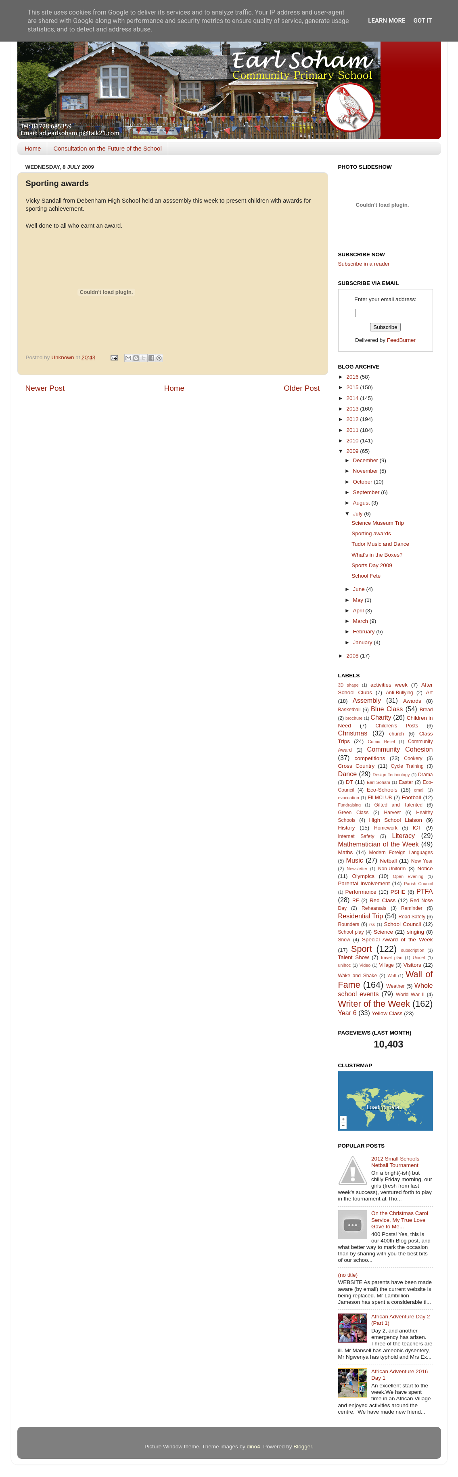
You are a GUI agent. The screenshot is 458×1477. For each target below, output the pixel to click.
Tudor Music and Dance (380, 544)
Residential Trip (360, 916)
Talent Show (353, 957)
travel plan (391, 957)
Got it (422, 20)
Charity (380, 717)
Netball (388, 861)
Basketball (349, 709)
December (366, 460)
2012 (353, 419)
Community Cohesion (400, 749)
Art (429, 692)
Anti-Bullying (399, 693)
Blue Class (387, 708)
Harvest (392, 812)
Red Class (382, 900)
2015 (353, 387)
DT (349, 782)
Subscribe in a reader (364, 264)
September (367, 492)
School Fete (366, 576)
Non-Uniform (392, 869)
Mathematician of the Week (378, 844)
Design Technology (391, 774)
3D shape (348, 685)
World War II (410, 994)
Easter (406, 782)
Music (354, 860)
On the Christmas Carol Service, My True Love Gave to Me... (399, 1219)
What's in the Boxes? (376, 555)
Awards (412, 701)
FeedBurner (401, 340)
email (419, 790)
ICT (417, 828)
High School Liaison (395, 820)
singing (415, 932)
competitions (370, 758)
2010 (353, 441)
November (366, 471)
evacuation (348, 797)
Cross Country (356, 766)
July (358, 514)
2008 (353, 656)
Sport (361, 949)
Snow (344, 940)
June (359, 589)
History (346, 828)
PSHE (398, 892)
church (396, 734)
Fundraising (349, 804)
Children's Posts (396, 726)
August (362, 503)
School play (351, 932)
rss (372, 924)
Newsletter (357, 868)
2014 (353, 398)
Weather (395, 986)
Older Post (302, 388)
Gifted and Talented (398, 805)
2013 (353, 409)
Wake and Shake (357, 975)
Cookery (413, 758)
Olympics (363, 876)
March (361, 621)
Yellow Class (387, 1013)
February (364, 632)
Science (383, 932)
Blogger (302, 1446)
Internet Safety (356, 836)
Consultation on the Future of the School (107, 148)
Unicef (419, 957)
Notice (425, 868)
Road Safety (411, 917)
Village (386, 965)
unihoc (344, 965)
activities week (389, 685)
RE (355, 900)
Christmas (353, 733)
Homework (385, 828)
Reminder (411, 908)
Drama (425, 774)
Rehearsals (374, 908)
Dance (347, 773)
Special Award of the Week (397, 939)
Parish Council (418, 883)
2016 (353, 377)
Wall (391, 975)
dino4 (253, 1446)
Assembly (367, 700)
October (363, 482)
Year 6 (347, 1012)
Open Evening (408, 876)
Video (365, 965)
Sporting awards (371, 533)
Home (33, 148)
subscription (413, 950)
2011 (353, 430)
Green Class (353, 812)
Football (411, 797)
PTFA (424, 891)
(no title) (348, 1275)
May (359, 600)
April (359, 611)
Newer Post (45, 388)
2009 (353, 451)
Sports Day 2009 (371, 565)
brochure (354, 718)
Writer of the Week (374, 1004)
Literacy (403, 835)
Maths (345, 852)
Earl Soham (378, 782)
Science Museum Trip (377, 523)
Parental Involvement (364, 883)
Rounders (349, 924)
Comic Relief (381, 741)
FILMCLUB (380, 797)
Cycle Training (407, 766)
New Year (422, 861)
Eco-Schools (382, 790)
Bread (426, 709)
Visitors (412, 965)
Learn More (386, 20)
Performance (360, 892)
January (363, 642)
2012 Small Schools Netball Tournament (395, 1162)
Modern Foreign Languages (401, 852)
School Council (402, 924)
